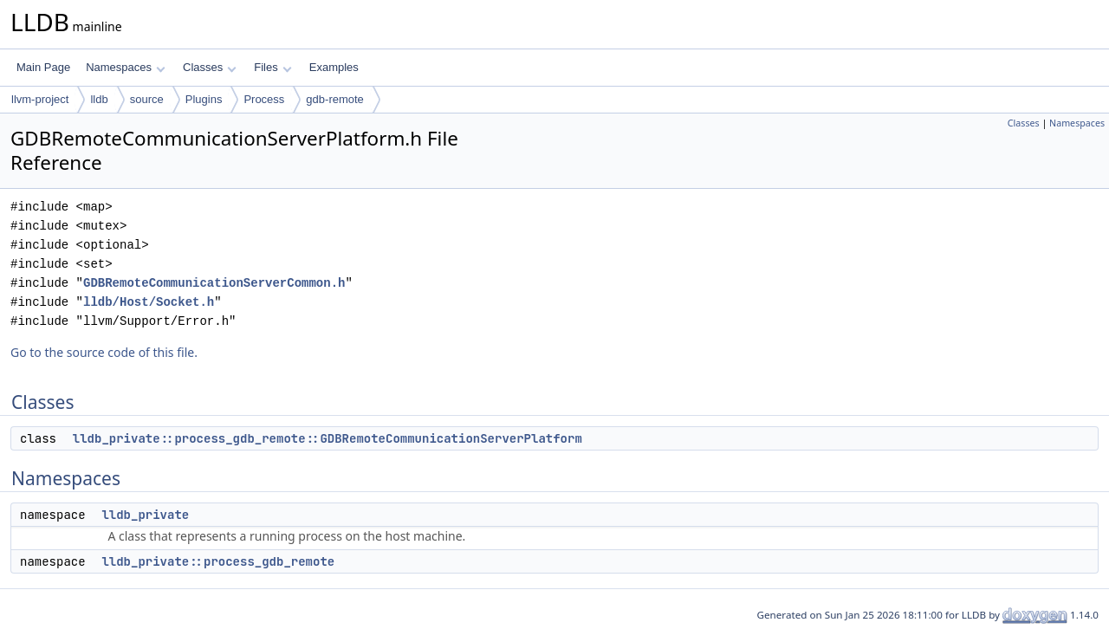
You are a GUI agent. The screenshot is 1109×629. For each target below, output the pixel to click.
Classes (210, 67)
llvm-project (39, 99)
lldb (98, 99)
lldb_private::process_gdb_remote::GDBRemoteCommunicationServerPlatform (327, 438)
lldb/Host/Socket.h (148, 302)
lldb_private (145, 514)
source (147, 99)
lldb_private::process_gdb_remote (217, 561)
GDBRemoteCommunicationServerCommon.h (214, 283)
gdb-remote (334, 99)
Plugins (204, 99)
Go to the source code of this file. (104, 352)
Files (272, 67)
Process (263, 99)
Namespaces (125, 67)
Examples (334, 67)
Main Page (43, 67)
